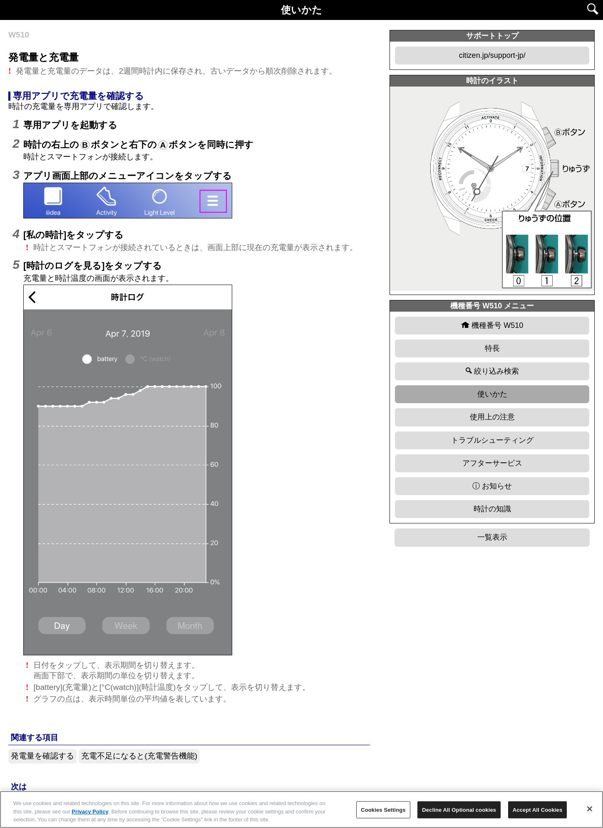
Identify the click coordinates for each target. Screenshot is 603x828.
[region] (301, 809)
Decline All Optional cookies (459, 809)
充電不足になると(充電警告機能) (139, 755)
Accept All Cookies (538, 809)
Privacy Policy (90, 811)
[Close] (590, 809)
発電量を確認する (42, 755)
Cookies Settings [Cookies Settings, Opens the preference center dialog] (383, 809)
